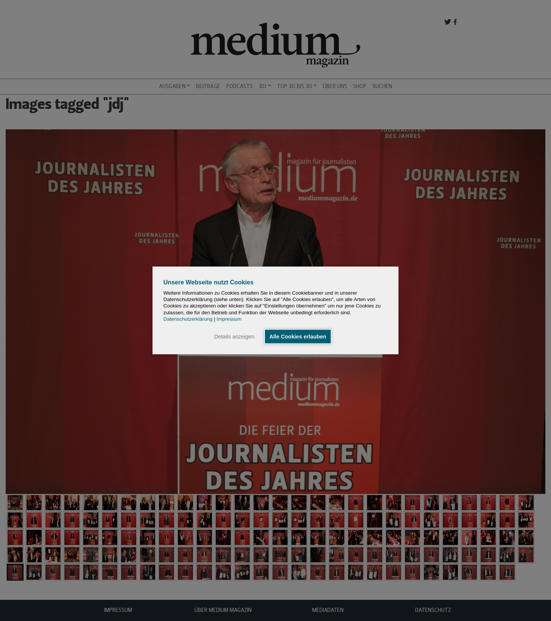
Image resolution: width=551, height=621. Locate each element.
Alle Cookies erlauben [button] (297, 337)
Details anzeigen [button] (234, 337)
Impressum (228, 319)
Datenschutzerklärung (188, 319)
